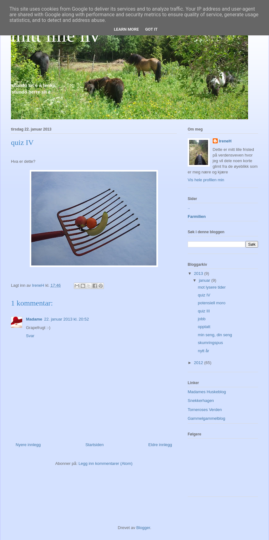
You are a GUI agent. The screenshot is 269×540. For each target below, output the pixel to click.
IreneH (225, 141)
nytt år (203, 350)
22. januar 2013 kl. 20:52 (66, 319)
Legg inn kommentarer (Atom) (106, 463)
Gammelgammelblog (206, 418)
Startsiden (94, 444)
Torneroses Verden (205, 409)
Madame (34, 319)
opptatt (204, 326)
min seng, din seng (215, 334)
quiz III (204, 311)
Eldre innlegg (160, 444)
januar (205, 280)
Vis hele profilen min (206, 179)
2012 (199, 362)
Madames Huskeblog (207, 391)
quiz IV (204, 295)
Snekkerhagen (201, 400)
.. (189, 207)
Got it (151, 29)
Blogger (143, 527)
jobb (202, 318)
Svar (30, 335)
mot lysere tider (212, 287)
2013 (199, 273)
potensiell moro (211, 303)
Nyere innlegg (28, 444)
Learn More (126, 29)
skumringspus (210, 342)
